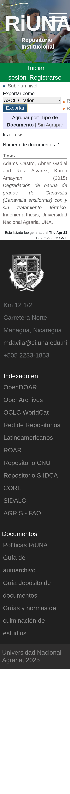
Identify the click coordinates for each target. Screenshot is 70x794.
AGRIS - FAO (22, 513)
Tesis (18, 134)
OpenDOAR (20, 387)
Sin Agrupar (50, 124)
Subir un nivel (22, 85)
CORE (12, 487)
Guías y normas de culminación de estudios (29, 620)
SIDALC (14, 500)
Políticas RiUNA (25, 544)
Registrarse (45, 77)
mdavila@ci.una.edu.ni (35, 342)
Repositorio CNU (27, 462)
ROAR (12, 450)
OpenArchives (23, 399)
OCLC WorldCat (26, 412)
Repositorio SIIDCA (30, 475)
